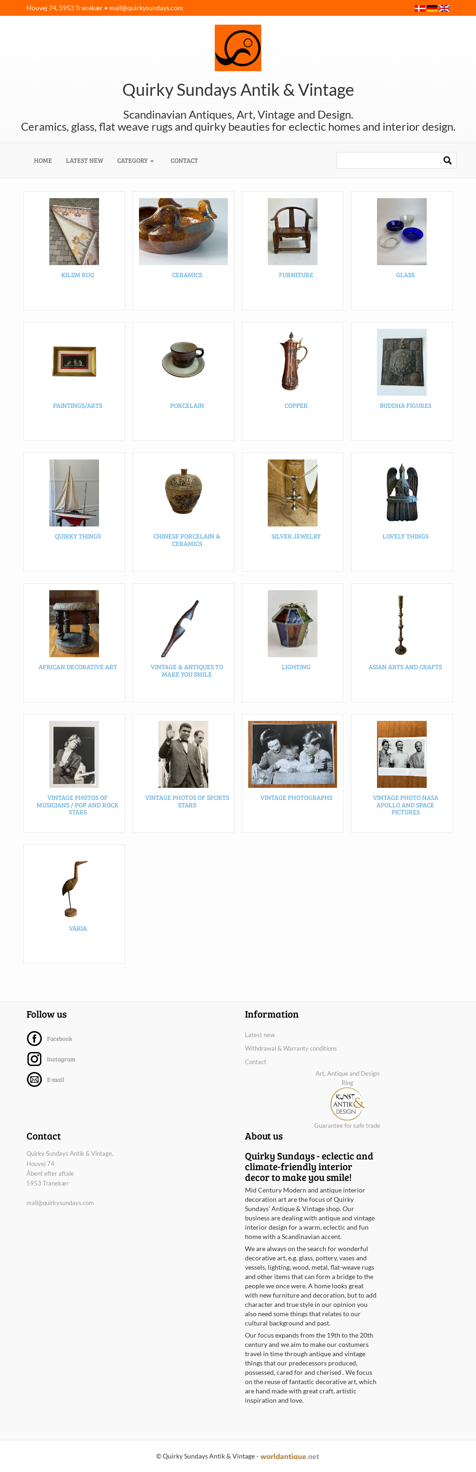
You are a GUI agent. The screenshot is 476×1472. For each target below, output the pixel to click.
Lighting (296, 667)
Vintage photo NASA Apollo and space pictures (405, 805)
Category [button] (135, 160)
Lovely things (406, 537)
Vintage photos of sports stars (187, 802)
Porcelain (187, 406)
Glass (405, 275)
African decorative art (78, 667)
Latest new (84, 160)
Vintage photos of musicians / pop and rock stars (78, 805)
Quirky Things (78, 537)
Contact (184, 160)
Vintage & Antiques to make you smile (187, 671)
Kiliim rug (77, 275)
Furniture (296, 275)
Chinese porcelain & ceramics (186, 540)
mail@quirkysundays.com (146, 8)
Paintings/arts (77, 406)
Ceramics (187, 275)
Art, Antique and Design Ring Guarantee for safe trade (347, 1099)
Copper (296, 406)
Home (46, 160)
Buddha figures (405, 406)
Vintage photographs (296, 798)
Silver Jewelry (296, 537)
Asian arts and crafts (405, 667)
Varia (78, 929)
